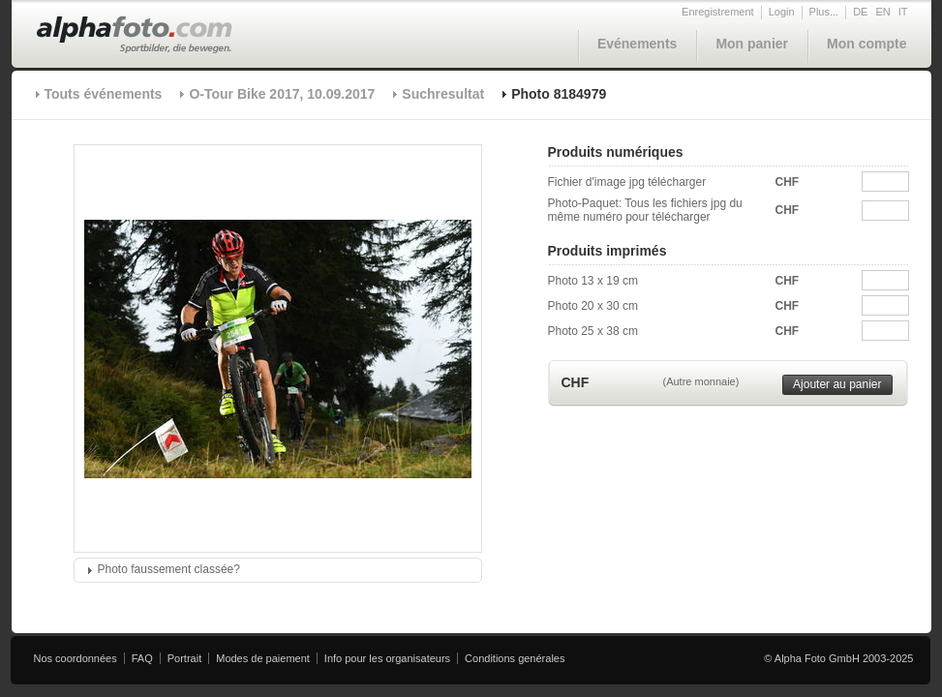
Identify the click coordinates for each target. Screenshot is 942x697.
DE (860, 11)
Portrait (184, 658)
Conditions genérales (514, 658)
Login (782, 11)
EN (882, 11)
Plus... (824, 11)
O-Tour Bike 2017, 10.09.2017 (282, 94)
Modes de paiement (263, 658)
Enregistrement (718, 11)
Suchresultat (443, 94)
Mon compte (866, 43)
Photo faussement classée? (169, 569)
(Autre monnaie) (701, 381)
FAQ (142, 658)
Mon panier (751, 43)
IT (903, 11)
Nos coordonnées (75, 658)
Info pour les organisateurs (387, 658)
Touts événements (104, 94)
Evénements (637, 43)
